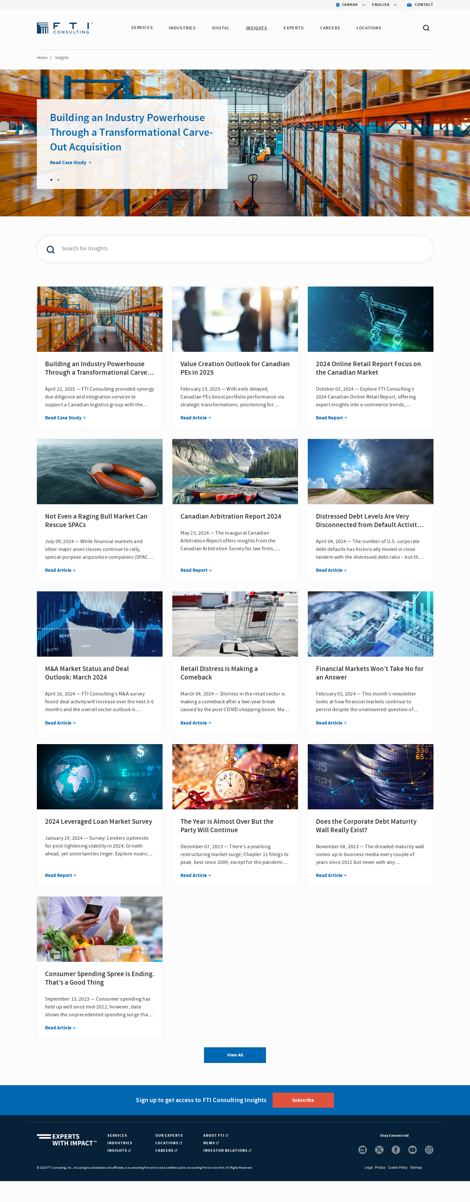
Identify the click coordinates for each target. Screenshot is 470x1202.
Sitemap (416, 1188)
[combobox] (221, 249)
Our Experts (169, 1156)
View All (235, 1076)
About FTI (215, 1156)
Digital (221, 28)
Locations (369, 28)
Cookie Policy (398, 1188)
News (211, 1164)
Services (142, 28)
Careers (331, 28)
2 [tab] (58, 180)
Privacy (380, 1188)
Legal (368, 1188)
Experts (294, 28)
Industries (182, 28)
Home (42, 57)
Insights (257, 28)
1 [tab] (52, 180)
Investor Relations (227, 1171)
